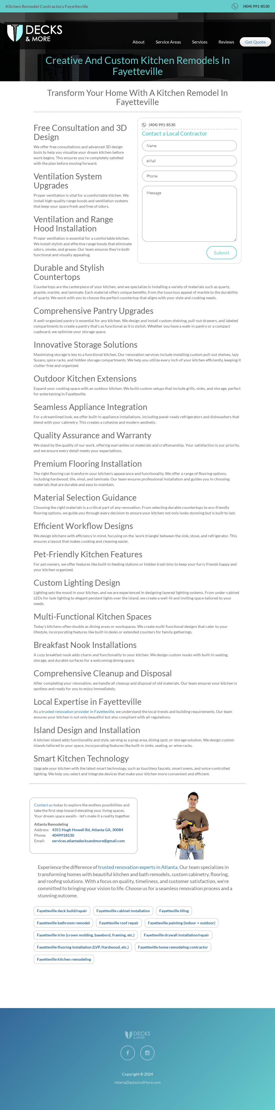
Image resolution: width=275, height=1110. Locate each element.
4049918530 (63, 835)
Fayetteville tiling (174, 910)
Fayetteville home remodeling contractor (173, 947)
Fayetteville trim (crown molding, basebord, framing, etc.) (85, 935)
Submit (222, 253)
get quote (255, 41)
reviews (226, 41)
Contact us (43, 805)
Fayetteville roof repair (119, 922)
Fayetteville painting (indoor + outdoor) (181, 922)
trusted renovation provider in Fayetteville (78, 711)
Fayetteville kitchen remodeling (64, 959)
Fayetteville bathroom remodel (63, 922)
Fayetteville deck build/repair (62, 910)
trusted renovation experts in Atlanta (137, 867)
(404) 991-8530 (256, 6)
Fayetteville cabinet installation (123, 910)
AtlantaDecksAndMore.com (137, 1082)
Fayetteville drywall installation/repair (176, 935)
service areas (168, 41)
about (139, 41)
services (199, 41)
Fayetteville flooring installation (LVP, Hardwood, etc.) (83, 947)
